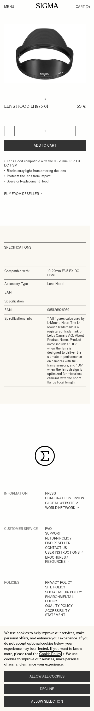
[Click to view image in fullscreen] (45, 53)
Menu (9, 7)
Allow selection (47, 701)
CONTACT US (56, 548)
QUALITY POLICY (59, 606)
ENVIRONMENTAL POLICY (59, 599)
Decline (47, 689)
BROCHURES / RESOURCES (56, 559)
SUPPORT (53, 533)
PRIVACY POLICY (58, 582)
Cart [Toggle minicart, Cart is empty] (83, 7)
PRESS (50, 493)
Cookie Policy (50, 654)
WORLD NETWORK (60, 508)
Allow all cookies (47, 676)
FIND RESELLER (57, 543)
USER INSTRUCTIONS (62, 552)
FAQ (48, 529)
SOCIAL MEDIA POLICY (63, 592)
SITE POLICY (55, 587)
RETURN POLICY (58, 538)
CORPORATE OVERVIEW (64, 498)
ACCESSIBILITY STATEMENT (57, 613)
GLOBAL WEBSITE (60, 503)
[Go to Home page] (47, 5)
